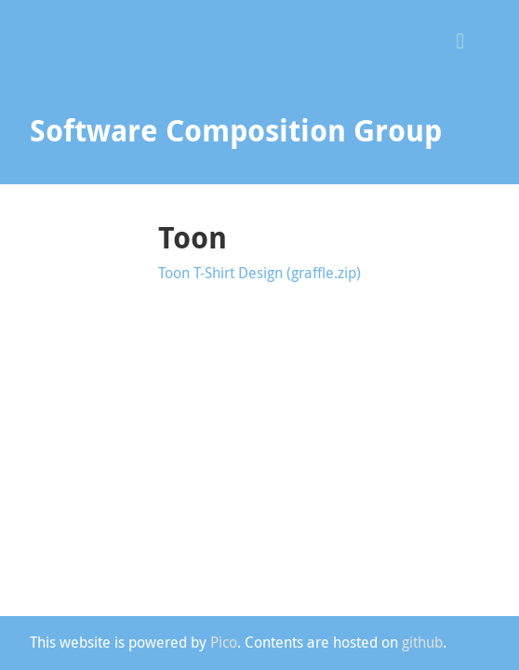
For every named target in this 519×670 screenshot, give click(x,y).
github (422, 642)
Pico (223, 642)
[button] (467, 38)
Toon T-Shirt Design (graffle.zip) (259, 272)
